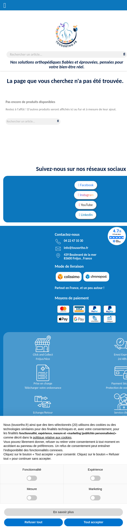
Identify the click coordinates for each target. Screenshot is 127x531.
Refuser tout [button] (33, 522)
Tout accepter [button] (93, 522)
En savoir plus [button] (63, 512)
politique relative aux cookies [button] (52, 437)
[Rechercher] (66, 54)
